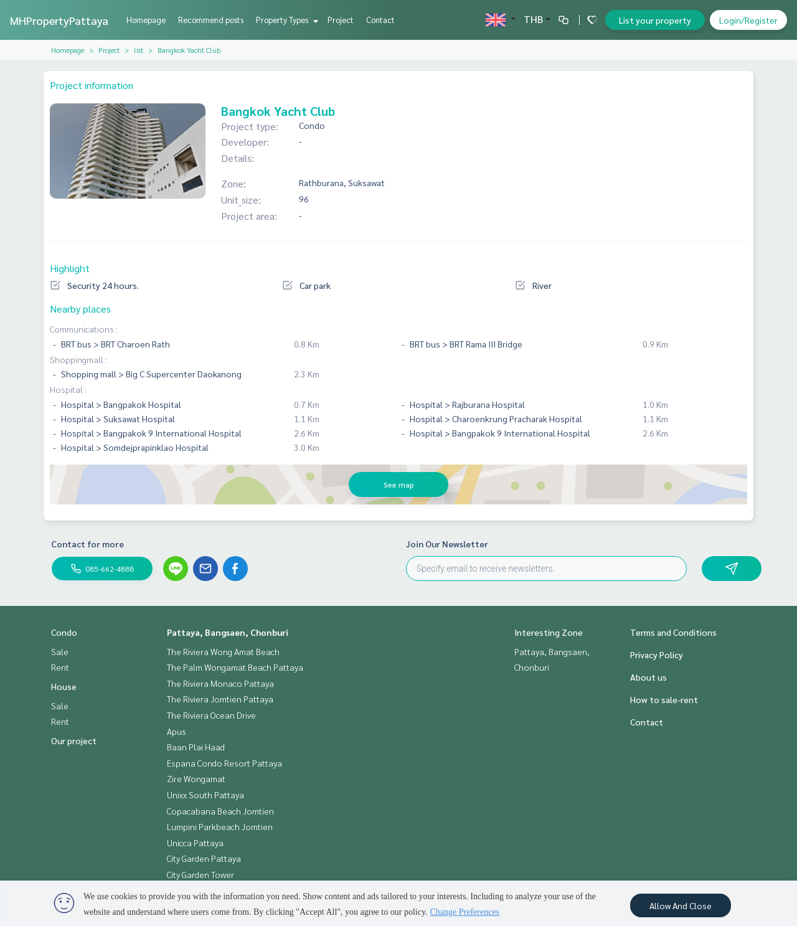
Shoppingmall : (78, 359)
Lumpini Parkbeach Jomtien (220, 826)
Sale (59, 651)
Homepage (146, 19)
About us (648, 677)
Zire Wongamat (196, 778)
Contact (380, 19)
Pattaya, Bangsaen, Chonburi (227, 632)
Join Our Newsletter (447, 543)
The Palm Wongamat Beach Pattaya (235, 667)
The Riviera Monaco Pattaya (220, 683)
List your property (655, 20)
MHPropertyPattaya (59, 20)
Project (341, 19)
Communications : (84, 328)
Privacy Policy (656, 654)
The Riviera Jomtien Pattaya (220, 698)
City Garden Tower (200, 874)
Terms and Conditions (673, 632)
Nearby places (80, 308)
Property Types (285, 19)
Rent (60, 667)
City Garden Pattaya (204, 858)
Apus (176, 731)
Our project (74, 740)
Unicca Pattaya (195, 842)
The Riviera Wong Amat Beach (223, 651)
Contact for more (87, 543)
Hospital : (68, 389)
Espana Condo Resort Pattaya (224, 762)
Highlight (70, 268)
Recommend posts (210, 19)
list (138, 50)
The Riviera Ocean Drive (211, 714)
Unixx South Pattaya (205, 794)
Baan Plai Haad (196, 746)
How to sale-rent (664, 699)
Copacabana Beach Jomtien (220, 810)
